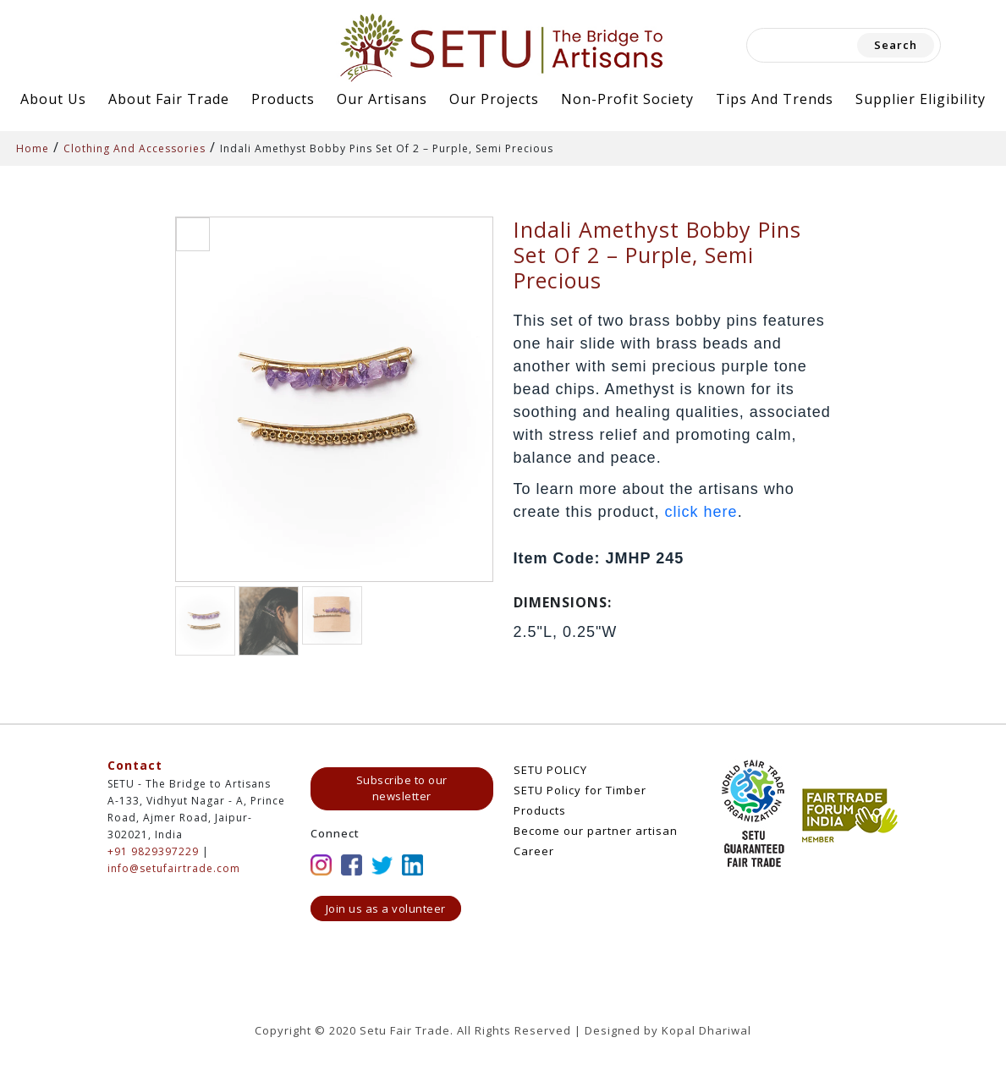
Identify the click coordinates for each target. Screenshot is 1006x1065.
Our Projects (494, 99)
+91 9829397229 (153, 851)
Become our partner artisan (596, 830)
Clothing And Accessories (134, 148)
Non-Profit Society (627, 99)
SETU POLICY (550, 769)
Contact (134, 765)
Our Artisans (382, 99)
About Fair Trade (168, 99)
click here (701, 511)
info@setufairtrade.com (173, 868)
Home (32, 148)
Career (534, 851)
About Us (53, 99)
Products (283, 99)
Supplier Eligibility (920, 99)
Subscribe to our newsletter (402, 788)
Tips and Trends (774, 99)
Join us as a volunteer (386, 908)
